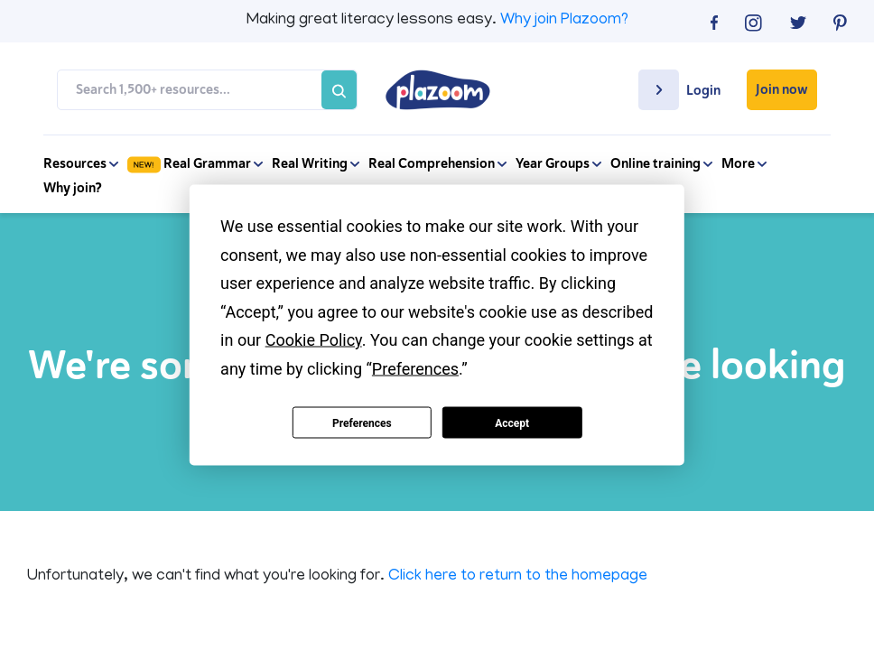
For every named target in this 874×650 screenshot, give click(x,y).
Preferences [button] (415, 367)
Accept (512, 422)
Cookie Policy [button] (313, 339)
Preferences (362, 422)
